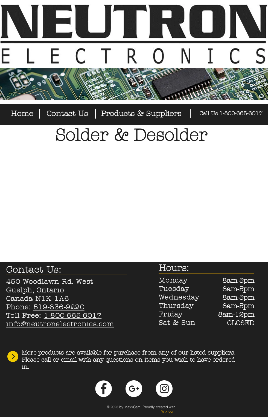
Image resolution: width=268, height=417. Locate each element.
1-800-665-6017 (73, 316)
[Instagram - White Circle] (164, 388)
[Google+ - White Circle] (134, 388)
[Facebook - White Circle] (103, 388)
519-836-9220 (59, 307)
